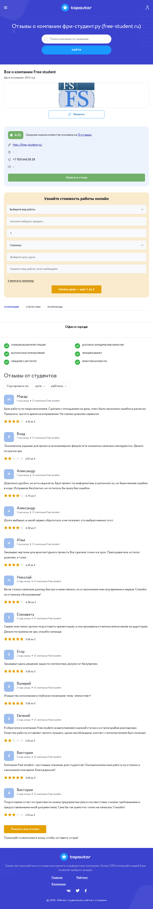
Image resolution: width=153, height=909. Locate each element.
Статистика (33, 307)
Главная (57, 877)
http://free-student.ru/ (27, 145)
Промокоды (55, 307)
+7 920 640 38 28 (24, 159)
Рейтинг (82, 877)
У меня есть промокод (21, 280)
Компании (59, 884)
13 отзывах (85, 135)
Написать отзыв (76, 178)
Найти (76, 50)
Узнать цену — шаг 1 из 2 (76, 289)
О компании (11, 307)
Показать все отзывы (25, 829)
